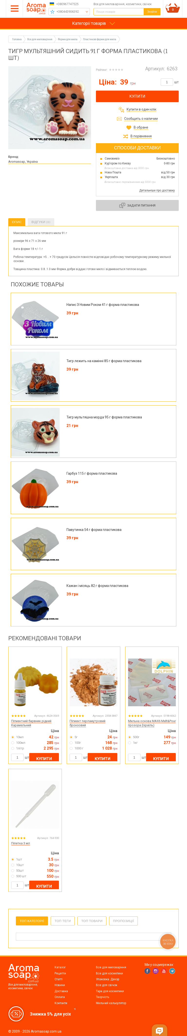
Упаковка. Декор (107, 979)
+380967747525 (67, 4)
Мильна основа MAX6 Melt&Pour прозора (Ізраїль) (152, 723)
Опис (17, 222)
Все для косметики (109, 973)
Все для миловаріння (111, 967)
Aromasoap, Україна (23, 161)
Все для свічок (106, 985)
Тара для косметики (110, 991)
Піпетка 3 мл (20, 843)
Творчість (102, 997)
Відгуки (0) (40, 222)
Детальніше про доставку (157, 190)
